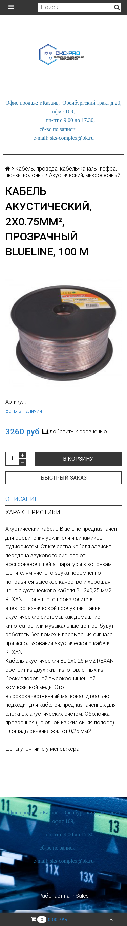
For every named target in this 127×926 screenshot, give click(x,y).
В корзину (78, 459)
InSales (80, 896)
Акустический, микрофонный (84, 175)
